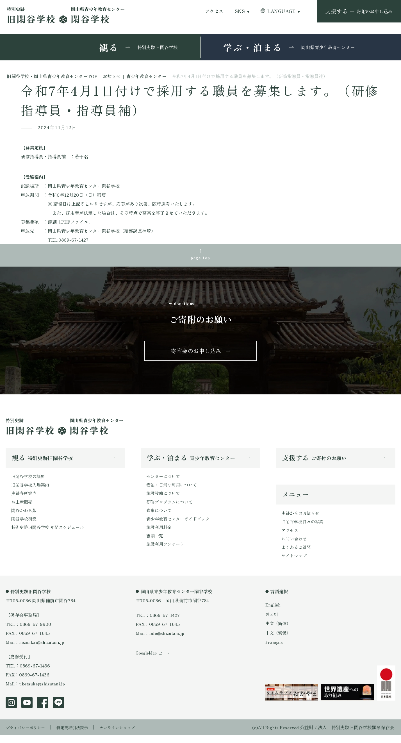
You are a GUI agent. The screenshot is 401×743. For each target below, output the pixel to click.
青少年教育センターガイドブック (180, 525)
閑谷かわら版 (24, 516)
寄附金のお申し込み (196, 353)
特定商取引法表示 (80, 735)
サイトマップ (294, 563)
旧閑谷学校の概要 (29, 480)
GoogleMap (147, 666)
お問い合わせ (294, 545)
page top (200, 258)
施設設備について (164, 498)
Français (274, 649)
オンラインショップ (130, 735)
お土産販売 (22, 507)
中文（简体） (278, 631)
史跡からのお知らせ (301, 518)
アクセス (214, 11)
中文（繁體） (278, 640)
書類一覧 (155, 543)
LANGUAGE (281, 11)
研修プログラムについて (171, 507)
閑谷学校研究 (24, 525)
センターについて (164, 480)
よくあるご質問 (297, 554)
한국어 (272, 621)
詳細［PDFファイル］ (70, 221)
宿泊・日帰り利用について (173, 489)
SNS (240, 11)
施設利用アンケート (166, 552)
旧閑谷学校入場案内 (31, 489)
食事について (159, 516)
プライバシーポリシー (28, 735)
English (273, 612)
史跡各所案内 (24, 498)
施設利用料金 (159, 534)
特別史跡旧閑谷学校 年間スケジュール (50, 534)
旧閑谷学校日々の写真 (303, 527)
